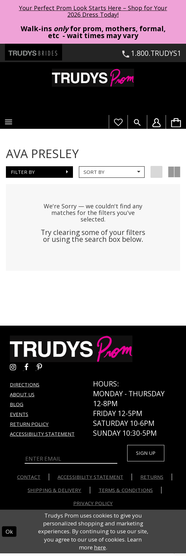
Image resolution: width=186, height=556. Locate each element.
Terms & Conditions (126, 492)
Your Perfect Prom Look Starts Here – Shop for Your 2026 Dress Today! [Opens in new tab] (93, 11)
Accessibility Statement (42, 435)
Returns (151, 479)
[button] (8, 122)
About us (22, 395)
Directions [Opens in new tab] (24, 385)
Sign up (147, 454)
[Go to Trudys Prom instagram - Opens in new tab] (17, 368)
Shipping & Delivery (54, 492)
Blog (16, 405)
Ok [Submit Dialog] (9, 534)
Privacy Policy (93, 505)
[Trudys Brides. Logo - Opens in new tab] (33, 52)
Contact (28, 479)
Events (19, 415)
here (100, 550)
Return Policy (29, 425)
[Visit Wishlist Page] (118, 121)
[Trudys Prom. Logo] (93, 77)
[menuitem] (176, 121)
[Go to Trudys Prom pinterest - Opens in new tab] (43, 368)
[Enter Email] (71, 460)
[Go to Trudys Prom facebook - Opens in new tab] (30, 368)
